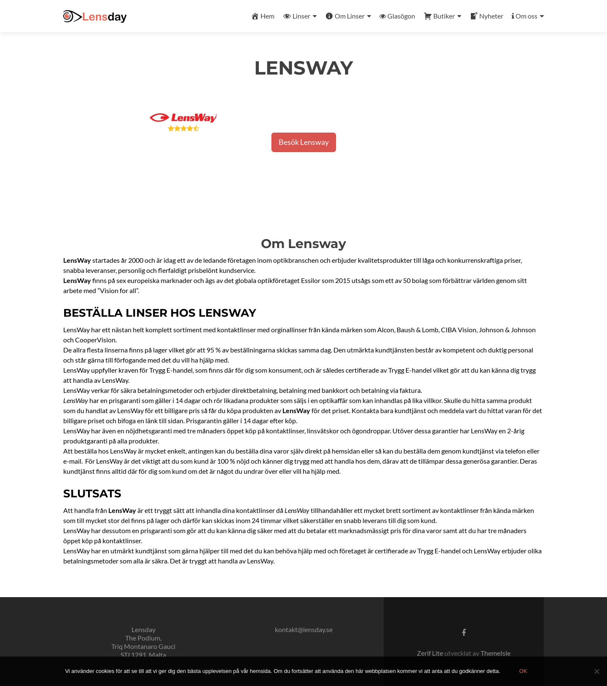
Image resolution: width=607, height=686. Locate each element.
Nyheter (486, 16)
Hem (262, 16)
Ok (523, 671)
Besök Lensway (304, 142)
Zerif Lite (430, 653)
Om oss (524, 16)
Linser (296, 16)
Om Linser (345, 16)
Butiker (439, 16)
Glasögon (397, 16)
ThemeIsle (495, 653)
